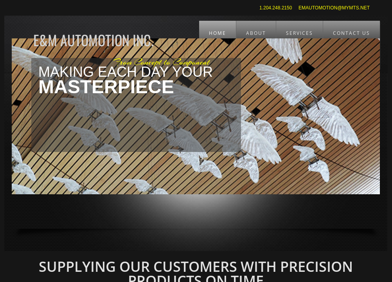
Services (299, 33)
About (256, 33)
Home (217, 33)
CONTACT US (351, 33)
